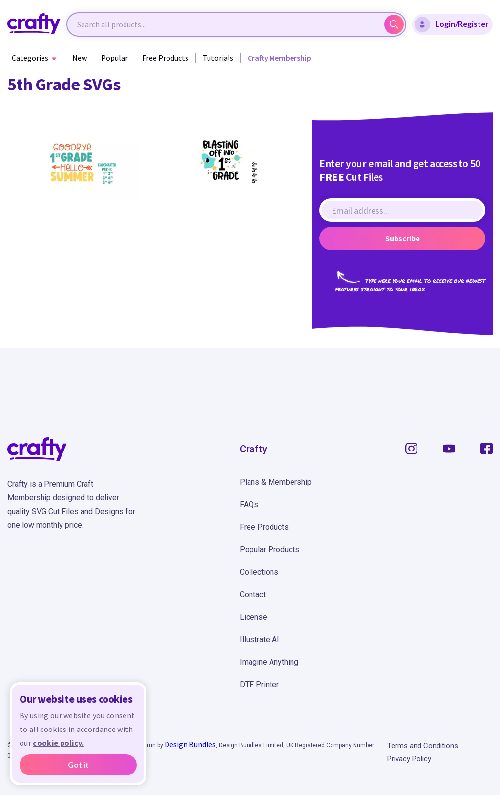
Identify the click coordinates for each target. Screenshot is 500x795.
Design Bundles (190, 744)
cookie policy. (58, 743)
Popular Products (269, 549)
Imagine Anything (269, 661)
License (253, 617)
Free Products (165, 58)
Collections (259, 572)
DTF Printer (259, 684)
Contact (253, 594)
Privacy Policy (409, 758)
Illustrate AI (259, 639)
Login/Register (452, 24)
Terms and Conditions (422, 745)
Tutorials (218, 58)
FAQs (249, 504)
